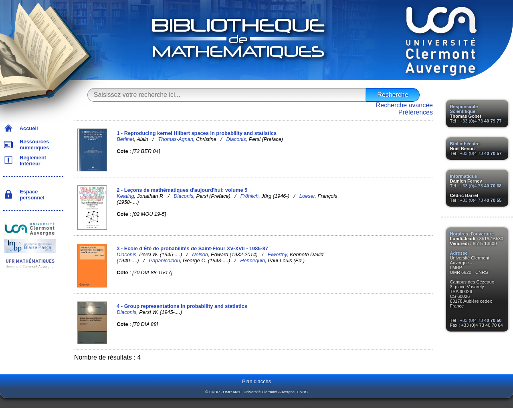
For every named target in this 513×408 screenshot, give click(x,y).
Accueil (27, 128)
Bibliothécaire (465, 143)
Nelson (200, 254)
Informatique (463, 176)
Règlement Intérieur (31, 161)
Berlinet (125, 139)
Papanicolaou (164, 260)
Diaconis (236, 139)
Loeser (307, 196)
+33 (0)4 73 (480, 121)
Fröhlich (249, 196)
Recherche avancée (404, 105)
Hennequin (252, 260)
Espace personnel (30, 195)
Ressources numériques (33, 145)
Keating (125, 196)
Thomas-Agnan (176, 139)
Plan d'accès (256, 381)
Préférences (415, 112)
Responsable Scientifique (464, 109)
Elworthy (277, 254)
